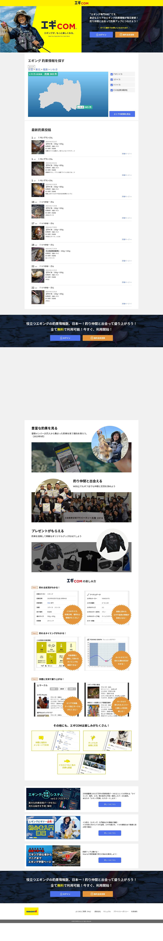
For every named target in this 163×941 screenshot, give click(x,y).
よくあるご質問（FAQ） (83, 911)
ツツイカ (116, 84)
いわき (54, 69)
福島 (45, 69)
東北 (37, 69)
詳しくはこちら (110, 804)
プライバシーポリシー (121, 911)
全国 (30, 69)
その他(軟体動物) (119, 90)
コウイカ (115, 79)
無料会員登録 (127, 34)
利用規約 (134, 911)
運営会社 (98, 911)
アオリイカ (116, 74)
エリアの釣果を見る (122, 114)
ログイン (101, 34)
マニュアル (107, 911)
